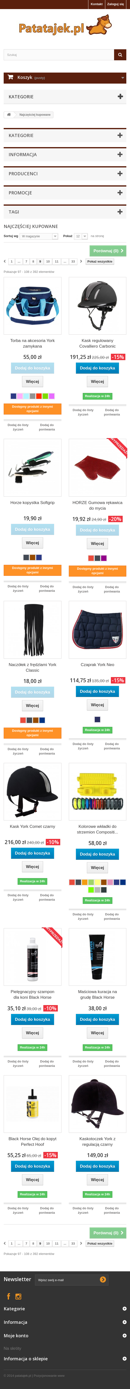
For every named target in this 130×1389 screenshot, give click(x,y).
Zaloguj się (115, 4)
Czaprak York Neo (97, 664)
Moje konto (16, 1335)
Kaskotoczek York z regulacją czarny (98, 1141)
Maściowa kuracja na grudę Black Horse (97, 994)
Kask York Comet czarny (32, 826)
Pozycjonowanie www (49, 1375)
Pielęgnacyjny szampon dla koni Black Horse (32, 994)
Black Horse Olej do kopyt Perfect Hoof (33, 1141)
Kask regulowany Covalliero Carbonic (97, 343)
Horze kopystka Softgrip (33, 502)
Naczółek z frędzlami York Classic (32, 667)
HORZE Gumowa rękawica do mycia (97, 505)
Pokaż (67, 236)
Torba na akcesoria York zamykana (32, 343)
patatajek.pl (23, 1375)
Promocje (20, 193)
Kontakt (97, 4)
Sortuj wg (11, 236)
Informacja (23, 154)
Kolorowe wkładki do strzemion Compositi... (97, 829)
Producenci (23, 174)
